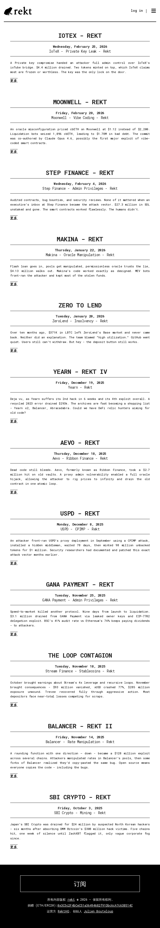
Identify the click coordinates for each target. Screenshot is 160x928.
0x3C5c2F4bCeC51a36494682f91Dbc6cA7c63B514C (95, 905)
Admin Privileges (87, 188)
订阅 (80, 884)
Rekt (107, 51)
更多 (14, 80)
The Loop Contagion (80, 655)
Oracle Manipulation (82, 254)
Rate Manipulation (84, 741)
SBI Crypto (63, 812)
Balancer (53, 741)
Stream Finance (59, 671)
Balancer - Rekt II (80, 726)
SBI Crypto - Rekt (80, 797)
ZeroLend (60, 320)
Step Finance (53, 188)
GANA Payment (54, 600)
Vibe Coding (83, 117)
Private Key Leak (81, 51)
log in (137, 10)
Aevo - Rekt (80, 442)
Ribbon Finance (79, 458)
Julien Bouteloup (98, 911)
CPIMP (80, 529)
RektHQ (63, 911)
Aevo (56, 458)
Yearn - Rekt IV (80, 371)
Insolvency (83, 320)
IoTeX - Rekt (80, 35)
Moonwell (59, 117)
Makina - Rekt (80, 239)
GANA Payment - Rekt (80, 584)
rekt (71, 899)
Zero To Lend (80, 305)
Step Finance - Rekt (80, 173)
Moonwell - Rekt (80, 102)
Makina (51, 254)
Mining (86, 812)
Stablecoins (89, 671)
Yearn (73, 387)
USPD (64, 529)
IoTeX (54, 51)
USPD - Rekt (80, 513)
